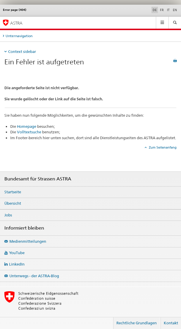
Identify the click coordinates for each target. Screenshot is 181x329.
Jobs (8, 215)
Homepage (26, 126)
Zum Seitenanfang (162, 147)
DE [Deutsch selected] (155, 10)
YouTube (17, 252)
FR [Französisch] (162, 10)
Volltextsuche (29, 132)
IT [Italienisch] (168, 10)
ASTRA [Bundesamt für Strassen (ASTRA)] (16, 22)
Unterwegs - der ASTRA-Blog (34, 275)
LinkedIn (17, 264)
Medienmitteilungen (27, 241)
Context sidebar (22, 51)
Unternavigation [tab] (19, 36)
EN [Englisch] (175, 10)
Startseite (12, 192)
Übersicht (12, 203)
